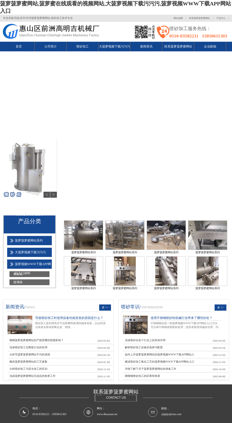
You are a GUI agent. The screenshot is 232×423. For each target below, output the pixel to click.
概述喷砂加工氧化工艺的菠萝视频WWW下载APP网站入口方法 (159, 362)
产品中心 (221, 18)
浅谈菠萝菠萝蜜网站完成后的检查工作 (32, 376)
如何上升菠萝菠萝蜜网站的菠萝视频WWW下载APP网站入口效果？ (159, 355)
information (152, 307)
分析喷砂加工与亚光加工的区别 (28, 368)
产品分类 (29, 221)
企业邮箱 (210, 46)
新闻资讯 (146, 46)
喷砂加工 (82, 46)
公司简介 (50, 46)
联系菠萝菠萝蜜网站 (199, 18)
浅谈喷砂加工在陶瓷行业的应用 (28, 347)
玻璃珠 (18, 282)
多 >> (105, 307)
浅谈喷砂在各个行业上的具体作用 (145, 340)
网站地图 (178, 18)
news (30, 307)
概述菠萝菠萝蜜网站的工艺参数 (28, 361)
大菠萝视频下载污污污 (114, 46)
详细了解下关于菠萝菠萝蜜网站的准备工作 (150, 368)
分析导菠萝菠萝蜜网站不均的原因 (29, 354)
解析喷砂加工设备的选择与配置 (144, 347)
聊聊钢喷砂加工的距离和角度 (142, 376)
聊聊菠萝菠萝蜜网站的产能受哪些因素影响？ (36, 340)
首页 (19, 46)
